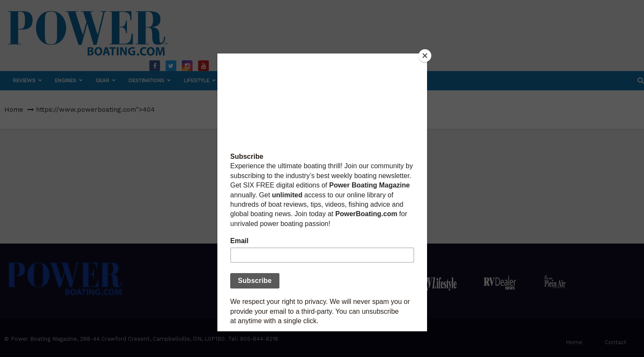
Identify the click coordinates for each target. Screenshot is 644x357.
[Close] (424, 55)
